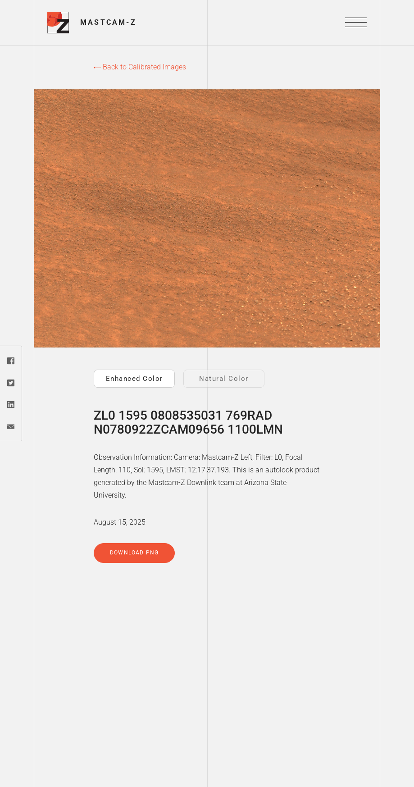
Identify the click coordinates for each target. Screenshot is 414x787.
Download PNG (134, 552)
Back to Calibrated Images (140, 67)
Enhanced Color (134, 379)
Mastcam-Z (108, 22)
